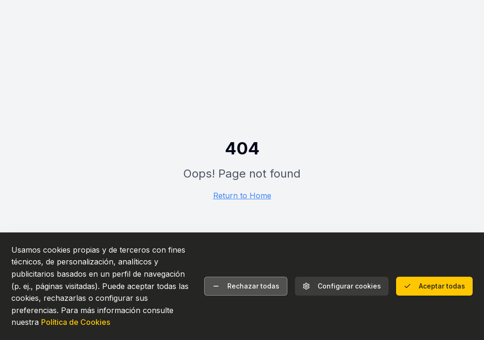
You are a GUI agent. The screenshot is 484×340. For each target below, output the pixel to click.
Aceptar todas (434, 286)
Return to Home (242, 195)
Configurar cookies (341, 286)
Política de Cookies (75, 322)
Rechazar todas (245, 286)
